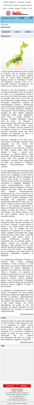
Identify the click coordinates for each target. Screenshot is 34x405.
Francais (22, 5)
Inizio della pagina (26, 314)
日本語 (5, 5)
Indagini (24, 386)
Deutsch (16, 5)
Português (20, 2)
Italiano (29, 5)
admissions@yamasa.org (19, 400)
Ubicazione (6, 32)
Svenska (11, 8)
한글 (10, 5)
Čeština (24, 8)
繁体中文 (13, 2)
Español (28, 2)
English (6, 2)
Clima (17, 32)
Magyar (17, 8)
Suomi (5, 8)
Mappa (28, 32)
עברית (30, 8)
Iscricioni (10, 386)
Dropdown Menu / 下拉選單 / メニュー (16, 19)
